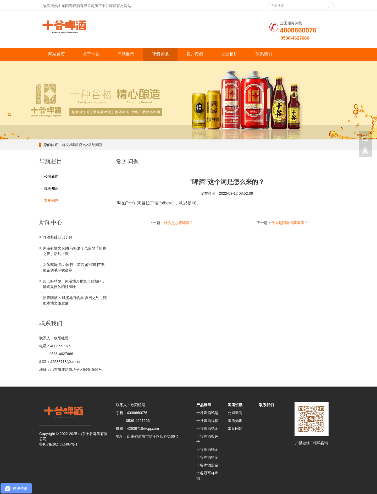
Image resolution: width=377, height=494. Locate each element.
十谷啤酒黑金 (207, 465)
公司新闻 (51, 176)
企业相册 (229, 54)
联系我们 (264, 54)
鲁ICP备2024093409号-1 (58, 444)
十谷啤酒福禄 (207, 421)
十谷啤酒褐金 (207, 449)
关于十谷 (91, 54)
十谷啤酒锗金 (207, 457)
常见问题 (95, 145)
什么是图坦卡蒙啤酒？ (289, 223)
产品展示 (125, 54)
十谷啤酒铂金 (207, 428)
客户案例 (194, 54)
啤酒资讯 (160, 54)
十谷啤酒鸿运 (207, 413)
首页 (65, 145)
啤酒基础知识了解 (57, 237)
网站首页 (56, 54)
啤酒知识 (51, 188)
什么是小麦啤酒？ (178, 223)
